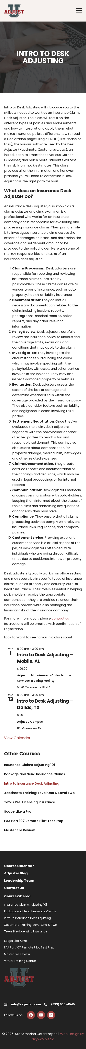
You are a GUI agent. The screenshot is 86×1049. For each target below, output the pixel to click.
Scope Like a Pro (17, 811)
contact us (60, 618)
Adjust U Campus (30, 722)
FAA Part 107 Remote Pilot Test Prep (33, 821)
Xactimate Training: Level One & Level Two (39, 793)
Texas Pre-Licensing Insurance (29, 802)
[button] (79, 10)
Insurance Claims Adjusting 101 (29, 764)
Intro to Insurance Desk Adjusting (31, 783)
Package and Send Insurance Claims (34, 774)
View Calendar (17, 737)
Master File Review (19, 830)
